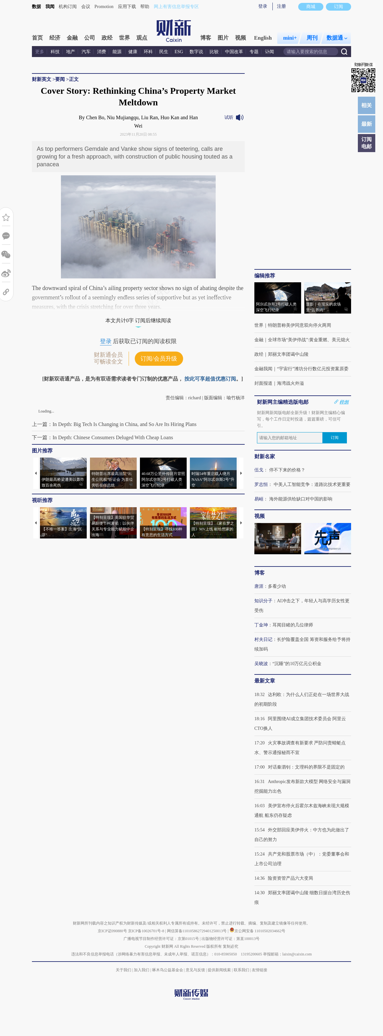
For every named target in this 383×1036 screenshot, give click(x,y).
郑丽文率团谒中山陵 (288, 354)
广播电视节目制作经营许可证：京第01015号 (161, 938)
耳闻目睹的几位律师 (292, 625)
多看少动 (277, 586)
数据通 (337, 38)
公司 (89, 38)
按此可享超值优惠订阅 (210, 379)
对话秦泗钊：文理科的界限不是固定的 (306, 767)
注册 (281, 6)
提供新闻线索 (219, 970)
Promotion (103, 6)
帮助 (144, 6)
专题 (254, 51)
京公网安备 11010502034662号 (258, 931)
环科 (148, 51)
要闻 (60, 79)
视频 (240, 38)
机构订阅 (68, 6)
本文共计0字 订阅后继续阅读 (138, 320)
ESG (179, 51)
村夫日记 (263, 639)
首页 (37, 38)
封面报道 (263, 383)
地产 (70, 51)
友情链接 (259, 970)
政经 (107, 38)
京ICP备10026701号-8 (146, 931)
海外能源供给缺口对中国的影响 (300, 499)
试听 (228, 117)
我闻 (49, 6)
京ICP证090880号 (112, 931)
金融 (72, 38)
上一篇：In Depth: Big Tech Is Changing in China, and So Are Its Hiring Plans (114, 424)
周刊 (312, 38)
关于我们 (123, 970)
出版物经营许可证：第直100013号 (230, 938)
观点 (141, 38)
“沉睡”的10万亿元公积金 (296, 663)
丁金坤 (261, 625)
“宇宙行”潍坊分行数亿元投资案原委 (313, 368)
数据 (36, 6)
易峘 (258, 499)
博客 (205, 38)
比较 (214, 51)
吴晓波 (261, 663)
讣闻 (269, 51)
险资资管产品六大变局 (290, 878)
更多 (39, 51)
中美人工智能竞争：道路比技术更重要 (312, 484)
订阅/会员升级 (159, 358)
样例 (344, 401)
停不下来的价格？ (287, 470)
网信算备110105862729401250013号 (197, 931)
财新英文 (41, 79)
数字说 (196, 51)
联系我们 (241, 970)
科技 (55, 51)
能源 (118, 51)
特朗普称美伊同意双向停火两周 (299, 325)
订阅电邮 (366, 143)
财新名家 (264, 456)
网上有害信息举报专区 (176, 6)
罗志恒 (261, 484)
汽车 (86, 51)
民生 (163, 51)
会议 (85, 6)
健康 (132, 51)
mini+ (290, 38)
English (263, 38)
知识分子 (263, 600)
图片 (223, 38)
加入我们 (141, 970)
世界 (124, 38)
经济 (54, 38)
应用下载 (127, 6)
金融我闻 (263, 368)
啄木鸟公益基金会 (168, 970)
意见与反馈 (195, 970)
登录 (262, 6)
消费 (101, 51)
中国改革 (234, 51)
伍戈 (258, 470)
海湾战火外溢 (290, 383)
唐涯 (258, 586)
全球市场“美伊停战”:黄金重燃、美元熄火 (309, 339)
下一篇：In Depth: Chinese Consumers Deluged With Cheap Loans (102, 437)
